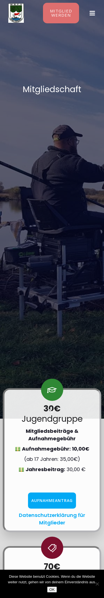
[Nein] (97, 584)
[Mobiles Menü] (92, 13)
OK (52, 589)
